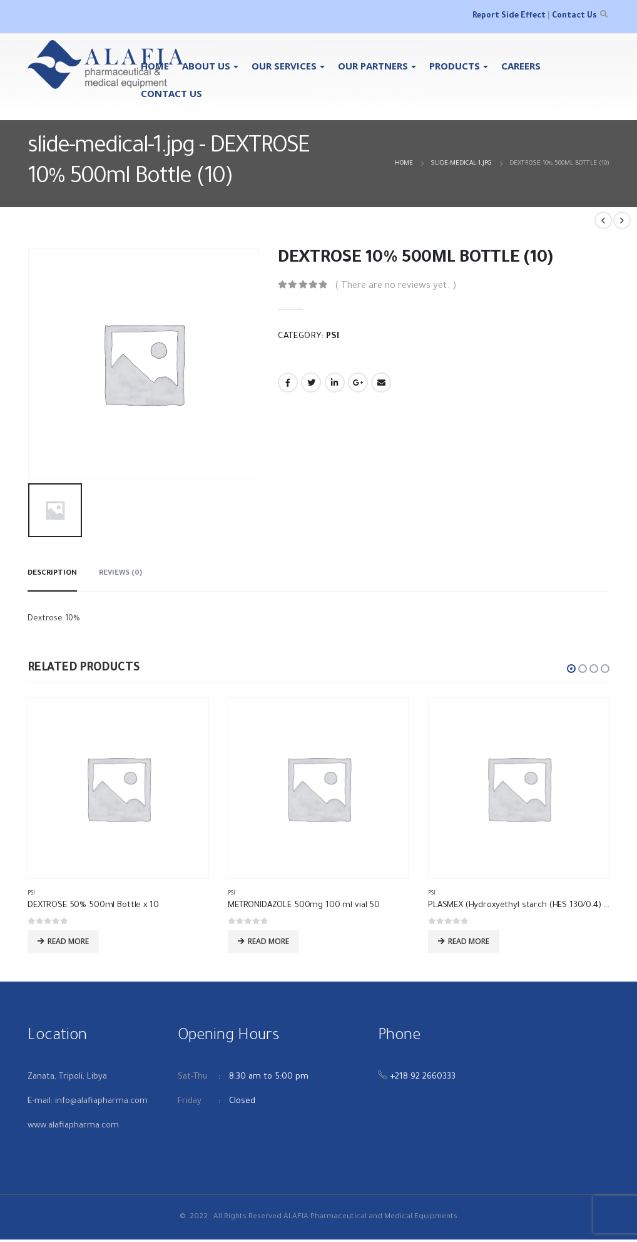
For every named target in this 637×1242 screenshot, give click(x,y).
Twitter (311, 382)
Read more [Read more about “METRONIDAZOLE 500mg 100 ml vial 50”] (268, 941)
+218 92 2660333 (423, 1079)
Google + (358, 382)
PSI (332, 337)
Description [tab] (52, 574)
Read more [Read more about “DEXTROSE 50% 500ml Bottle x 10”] (68, 941)
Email (381, 382)
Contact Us (574, 16)
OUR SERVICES (284, 65)
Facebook (288, 382)
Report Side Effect (509, 16)
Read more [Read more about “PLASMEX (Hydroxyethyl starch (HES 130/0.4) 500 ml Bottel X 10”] (468, 941)
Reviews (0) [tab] (120, 574)
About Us (206, 65)
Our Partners (373, 65)
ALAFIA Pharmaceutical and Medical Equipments (370, 1219)
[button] (571, 668)
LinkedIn (335, 382)
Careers (521, 65)
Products (454, 65)
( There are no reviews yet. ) (396, 286)
